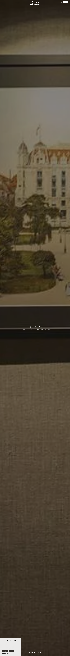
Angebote (48, 2)
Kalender (44, 2)
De (9, 2)
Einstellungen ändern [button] (5, 653)
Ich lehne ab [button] (11, 651)
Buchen (65, 2)
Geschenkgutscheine (55, 2)
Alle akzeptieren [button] (5, 651)
